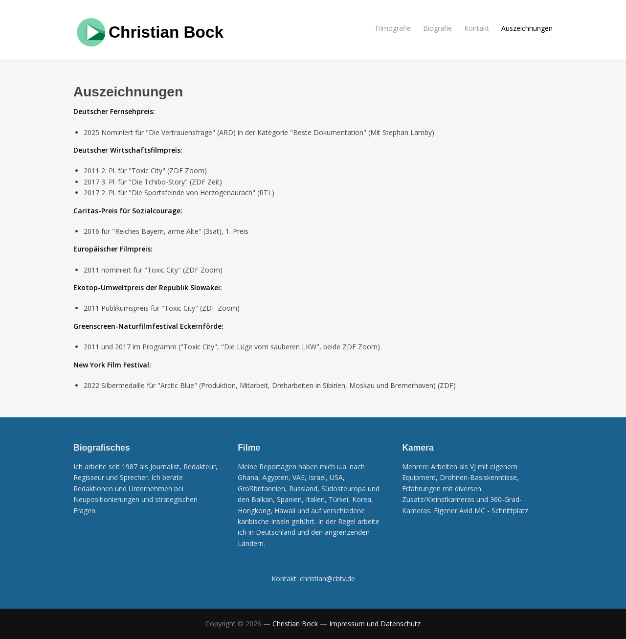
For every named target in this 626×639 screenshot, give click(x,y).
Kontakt (476, 28)
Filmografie (393, 28)
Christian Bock (166, 32)
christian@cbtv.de (327, 578)
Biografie (437, 28)
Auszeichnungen (527, 28)
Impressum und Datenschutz (375, 623)
